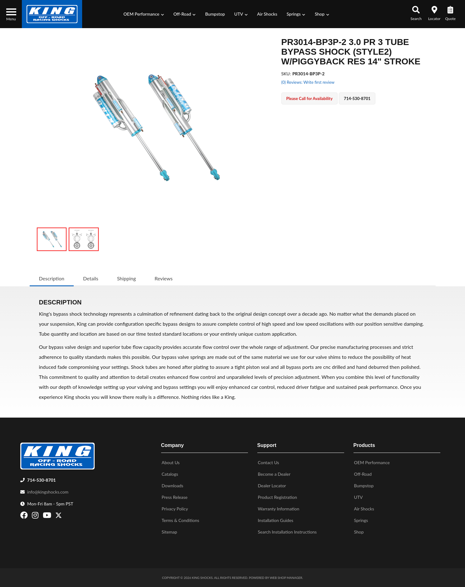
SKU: (286, 73)
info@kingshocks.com (47, 491)
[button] (144, 14)
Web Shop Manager (286, 577)
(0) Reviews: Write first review (307, 82)
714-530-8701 (41, 480)
